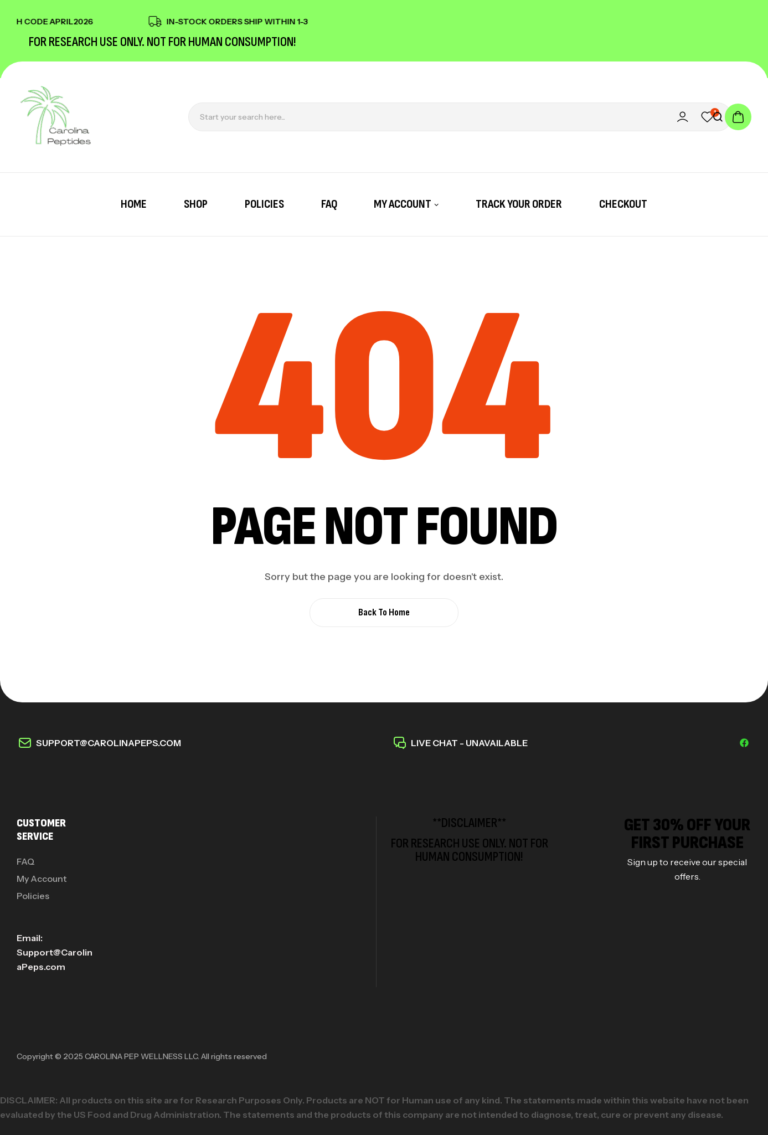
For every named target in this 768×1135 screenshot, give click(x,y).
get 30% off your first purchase (687, 834)
